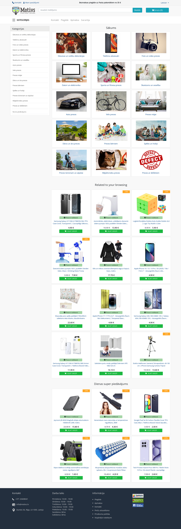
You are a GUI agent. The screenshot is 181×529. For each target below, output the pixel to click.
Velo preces (17, 70)
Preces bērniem (18, 85)
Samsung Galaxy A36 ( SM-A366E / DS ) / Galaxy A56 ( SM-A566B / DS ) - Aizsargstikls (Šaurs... (151, 317)
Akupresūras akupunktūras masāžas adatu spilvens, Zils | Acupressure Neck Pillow (111, 468)
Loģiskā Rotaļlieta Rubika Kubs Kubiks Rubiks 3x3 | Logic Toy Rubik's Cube (151, 222)
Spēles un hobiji (18, 90)
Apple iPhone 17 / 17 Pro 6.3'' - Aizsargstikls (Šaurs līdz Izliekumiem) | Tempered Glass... (111, 317)
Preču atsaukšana (102, 510)
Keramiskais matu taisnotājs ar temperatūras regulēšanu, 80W (111, 421)
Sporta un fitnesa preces (22, 55)
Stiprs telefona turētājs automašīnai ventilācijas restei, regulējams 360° (71, 468)
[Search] (137, 10)
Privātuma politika (102, 514)
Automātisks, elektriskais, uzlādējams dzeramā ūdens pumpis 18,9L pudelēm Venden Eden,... (111, 222)
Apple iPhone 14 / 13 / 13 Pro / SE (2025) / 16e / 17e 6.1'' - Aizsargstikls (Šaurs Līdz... (151, 269)
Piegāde (64, 20)
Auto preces (17, 65)
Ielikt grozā (71, 231)
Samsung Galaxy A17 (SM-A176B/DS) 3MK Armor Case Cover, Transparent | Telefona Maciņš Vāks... (70, 364)
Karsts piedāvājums (19, 112)
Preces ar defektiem (20, 106)
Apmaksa (74, 20)
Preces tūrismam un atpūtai (23, 95)
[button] (165, 3)
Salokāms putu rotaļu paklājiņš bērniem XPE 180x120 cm (111, 364)
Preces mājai (17, 75)
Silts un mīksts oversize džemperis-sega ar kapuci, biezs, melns (111, 269)
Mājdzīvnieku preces (20, 101)
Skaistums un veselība (21, 60)
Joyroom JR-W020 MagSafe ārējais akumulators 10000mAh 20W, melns (71, 421)
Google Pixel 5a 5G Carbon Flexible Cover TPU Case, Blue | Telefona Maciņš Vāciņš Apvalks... (151, 421)
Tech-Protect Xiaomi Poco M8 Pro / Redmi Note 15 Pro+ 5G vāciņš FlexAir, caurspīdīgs (150, 468)
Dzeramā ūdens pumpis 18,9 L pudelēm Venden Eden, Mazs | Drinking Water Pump (70, 269)
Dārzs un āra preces (20, 80)
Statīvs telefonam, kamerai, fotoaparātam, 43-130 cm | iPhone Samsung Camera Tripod (151, 364)
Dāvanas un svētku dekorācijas (24, 34)
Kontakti (16, 2)
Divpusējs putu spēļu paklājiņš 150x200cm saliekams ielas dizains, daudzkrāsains (70, 317)
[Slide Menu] (21, 20)
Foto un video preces (20, 45)
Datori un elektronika (20, 50)
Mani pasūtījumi (31, 2)
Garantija (85, 20)
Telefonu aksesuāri (20, 40)
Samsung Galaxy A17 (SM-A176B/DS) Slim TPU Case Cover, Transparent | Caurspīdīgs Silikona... (71, 222)
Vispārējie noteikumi (103, 517)
